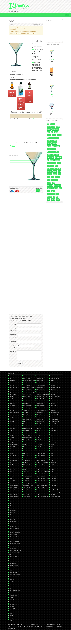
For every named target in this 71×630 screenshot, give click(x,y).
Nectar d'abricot (54, 414)
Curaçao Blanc (26, 401)
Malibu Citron (54, 382)
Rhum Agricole (54, 473)
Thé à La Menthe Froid (15, 590)
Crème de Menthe (27, 378)
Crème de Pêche (27, 389)
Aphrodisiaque (55, 129)
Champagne (55, 137)
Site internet (13, 341)
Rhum (12, 24)
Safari (52, 487)
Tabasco (11, 581)
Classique (55, 143)
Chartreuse (49, 140)
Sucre (11, 570)
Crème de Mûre (26, 385)
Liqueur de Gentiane (41, 476)
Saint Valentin (57, 185)
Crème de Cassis (13, 492)
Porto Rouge (53, 464)
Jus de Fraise (40, 387)
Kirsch (38, 432)
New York (49, 171)
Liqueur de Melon (41, 487)
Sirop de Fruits (13, 526)
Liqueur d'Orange (41, 453)
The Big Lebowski (51, 193)
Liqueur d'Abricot (40, 451)
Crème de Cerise (13, 494)
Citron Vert (12, 471)
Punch (48, 179)
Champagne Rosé (14, 444)
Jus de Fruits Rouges (41, 398)
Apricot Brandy (13, 394)
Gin (48, 160)
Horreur (58, 163)
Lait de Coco (40, 439)
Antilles (48, 129)
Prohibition (57, 177)
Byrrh (11, 419)
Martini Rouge (54, 407)
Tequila (52, 191)
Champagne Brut (13, 442)
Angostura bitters (13, 387)
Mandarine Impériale (55, 387)
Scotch (11, 498)
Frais (57, 154)
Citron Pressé (13, 469)
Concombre (12, 480)
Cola (53, 146)
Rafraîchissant (55, 179)
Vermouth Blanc (13, 602)
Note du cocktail (14, 346)
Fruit (53, 157)
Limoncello (39, 448)
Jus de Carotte (26, 496)
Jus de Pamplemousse (42, 410)
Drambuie (25, 412)
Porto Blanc (53, 462)
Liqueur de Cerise (41, 460)
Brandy (54, 135)
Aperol (11, 392)
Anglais (58, 126)
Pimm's (52, 448)
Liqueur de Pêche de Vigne (43, 496)
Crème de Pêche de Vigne (29, 392)
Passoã (52, 435)
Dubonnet (25, 414)
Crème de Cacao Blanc (15, 489)
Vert (54, 196)
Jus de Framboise (41, 389)
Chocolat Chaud (13, 458)
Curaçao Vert (26, 410)
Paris (59, 174)
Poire (52, 458)
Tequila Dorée (13, 586)
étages (57, 199)
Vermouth (12, 599)
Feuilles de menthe (27, 437)
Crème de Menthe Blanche (29, 380)
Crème (11, 483)
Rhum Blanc (40, 49)
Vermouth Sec (13, 611)
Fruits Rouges (58, 157)
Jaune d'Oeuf (26, 467)
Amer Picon (12, 380)
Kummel (39, 435)
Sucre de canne (13, 572)
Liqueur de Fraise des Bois (43, 471)
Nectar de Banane (55, 417)
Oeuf (52, 428)
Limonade (39, 446)
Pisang (52, 453)
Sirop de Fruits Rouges (15, 532)
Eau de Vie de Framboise (29, 426)
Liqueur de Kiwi (40, 483)
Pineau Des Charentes (56, 451)
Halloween (53, 163)
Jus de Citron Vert (41, 385)
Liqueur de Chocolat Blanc (43, 462)
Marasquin (53, 394)
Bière (48, 132)
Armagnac (12, 396)
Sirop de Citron (13, 519)
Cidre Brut (12, 464)
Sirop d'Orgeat (13, 512)
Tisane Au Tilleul (13, 595)
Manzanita (53, 392)
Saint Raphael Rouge (55, 492)
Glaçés (51, 160)
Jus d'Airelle (26, 473)
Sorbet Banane (13, 561)
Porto (52, 177)
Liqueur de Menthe (41, 489)
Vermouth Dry (13, 606)
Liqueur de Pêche (41, 494)
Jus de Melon (40, 407)
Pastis (48, 177)
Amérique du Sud (51, 126)
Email (13, 329)
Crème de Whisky (27, 394)
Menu (67, 14)
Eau (24, 421)
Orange (54, 174)
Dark (55, 149)
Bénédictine (12, 405)
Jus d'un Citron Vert (27, 489)
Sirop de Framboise (14, 523)
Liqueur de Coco (40, 464)
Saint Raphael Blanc (55, 489)
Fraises (25, 442)
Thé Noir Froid (13, 592)
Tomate (11, 597)
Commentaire (13, 351)
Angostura (12, 385)
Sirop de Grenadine (14, 534)
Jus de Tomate (40, 423)
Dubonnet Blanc (26, 417)
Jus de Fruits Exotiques (42, 396)
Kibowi (38, 430)
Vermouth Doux (13, 604)
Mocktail (53, 168)
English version (38, 24)
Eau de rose (26, 423)
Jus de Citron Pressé (41, 382)
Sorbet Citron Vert (14, 565)
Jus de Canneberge (27, 494)
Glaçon (25, 458)
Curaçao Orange (27, 405)
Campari (11, 435)
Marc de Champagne (55, 396)
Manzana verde (54, 389)
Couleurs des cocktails (37, 118)
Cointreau (12, 476)
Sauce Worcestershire (56, 496)
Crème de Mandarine (28, 376)
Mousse (58, 168)
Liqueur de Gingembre (42, 480)
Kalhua (38, 426)
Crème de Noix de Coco (28, 387)
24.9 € (29, 96)
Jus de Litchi (40, 403)
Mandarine (53, 385)
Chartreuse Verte (13, 451)
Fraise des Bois (26, 439)
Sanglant (49, 188)
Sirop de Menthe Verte (15, 541)
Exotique (49, 154)
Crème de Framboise (14, 496)
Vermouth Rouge (13, 608)
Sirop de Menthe (13, 539)
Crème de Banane (14, 485)
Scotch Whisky (13, 501)
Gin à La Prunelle (27, 451)
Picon (52, 446)
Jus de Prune (40, 419)
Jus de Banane (26, 492)
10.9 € (21, 103)
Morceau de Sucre (55, 412)
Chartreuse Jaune (14, 448)
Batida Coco (12, 403)
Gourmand (57, 160)
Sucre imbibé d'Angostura (15, 574)
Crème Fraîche (26, 396)
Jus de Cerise (40, 378)
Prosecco (53, 467)
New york (55, 171)
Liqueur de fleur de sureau (43, 467)
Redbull (49, 182)
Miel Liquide (53, 410)
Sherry (11, 505)
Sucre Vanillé (13, 579)
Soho (11, 558)
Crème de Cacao (13, 487)
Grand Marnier (26, 460)
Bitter (11, 407)
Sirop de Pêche (13, 545)
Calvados (49, 137)
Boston (56, 132)
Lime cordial (39, 444)
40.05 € (12, 93)
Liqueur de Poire (54, 376)
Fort (53, 154)
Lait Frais (39, 442)
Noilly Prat (53, 426)
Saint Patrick (50, 185)
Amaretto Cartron (13, 378)
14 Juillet (52, 123)
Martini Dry (53, 403)
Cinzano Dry (12, 467)
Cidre (11, 462)
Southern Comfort (14, 567)
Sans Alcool (55, 188)
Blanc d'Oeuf (12, 410)
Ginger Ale (25, 453)
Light (56, 165)
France (48, 157)
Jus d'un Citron (26, 487)
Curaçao (57, 146)
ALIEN (11, 21)
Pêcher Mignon (54, 442)
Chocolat (49, 143)
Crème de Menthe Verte (28, 382)
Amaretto (12, 376)
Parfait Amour (54, 432)
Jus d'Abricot (26, 471)
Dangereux (49, 149)
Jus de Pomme (40, 417)
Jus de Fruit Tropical (41, 392)
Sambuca (53, 494)
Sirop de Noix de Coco (15, 543)
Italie (53, 165)
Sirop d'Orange (13, 510)
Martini (48, 168)
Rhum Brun (53, 480)
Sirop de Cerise (13, 517)
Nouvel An (49, 174)
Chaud (55, 140)
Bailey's (11, 398)
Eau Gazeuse (26, 430)
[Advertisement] (26, 130)
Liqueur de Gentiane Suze (43, 478)
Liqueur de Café (40, 458)
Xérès (11, 620)
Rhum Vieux (53, 485)
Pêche (52, 439)
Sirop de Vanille (13, 556)
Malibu (52, 380)
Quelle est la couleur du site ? (13, 336)
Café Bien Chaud (13, 426)
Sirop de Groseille (14, 536)
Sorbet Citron (13, 563)
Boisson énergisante (14, 412)
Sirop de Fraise (13, 521)
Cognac (49, 146)
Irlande (48, 165)
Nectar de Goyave (55, 419)
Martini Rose (53, 405)
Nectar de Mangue (55, 421)
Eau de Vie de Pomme (28, 428)
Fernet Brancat (26, 435)
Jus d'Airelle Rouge (27, 476)
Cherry (11, 453)
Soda (48, 191)
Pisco (52, 455)
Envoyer (20, 363)
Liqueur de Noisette (41, 492)
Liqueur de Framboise (42, 473)
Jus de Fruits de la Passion (43, 394)
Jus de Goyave (40, 401)
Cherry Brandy (13, 455)
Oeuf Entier (53, 430)
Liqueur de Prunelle (55, 378)
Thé (10, 588)
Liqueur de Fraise (41, 469)
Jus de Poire (40, 414)
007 (48, 123)
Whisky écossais (13, 617)
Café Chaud (12, 428)
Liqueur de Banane (41, 455)
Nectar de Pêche (54, 423)
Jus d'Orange (26, 480)
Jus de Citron (40, 380)
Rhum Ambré (54, 476)
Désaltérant (49, 151)
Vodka (48, 199)
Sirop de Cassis (13, 514)
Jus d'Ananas (26, 478)
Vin (57, 196)
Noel (60, 171)
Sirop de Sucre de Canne (15, 550)
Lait (38, 437)
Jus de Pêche (40, 412)
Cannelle (12, 437)
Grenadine (25, 462)
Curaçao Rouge (26, 407)
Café (11, 423)
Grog (48, 163)
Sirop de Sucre (13, 548)
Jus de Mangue (40, 405)
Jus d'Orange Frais (27, 483)
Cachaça (59, 135)
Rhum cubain (54, 483)
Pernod (52, 444)
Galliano (25, 444)
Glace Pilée (25, 455)
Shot (60, 188)
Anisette (11, 389)
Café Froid (12, 430)
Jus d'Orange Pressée (28, 485)
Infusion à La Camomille (28, 464)
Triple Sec (49, 196)
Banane (11, 401)
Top (57, 193)
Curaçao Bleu (26, 403)
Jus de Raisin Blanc (41, 421)
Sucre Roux (12, 577)
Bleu (52, 132)
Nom (14, 324)
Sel (10, 503)
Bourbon (49, 135)
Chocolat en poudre (14, 460)
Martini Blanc (53, 401)
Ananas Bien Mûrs (14, 382)
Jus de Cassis (40, 376)
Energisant (56, 151)
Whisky (53, 199)
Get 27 (24, 446)
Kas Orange (39, 428)
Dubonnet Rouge (27, 419)
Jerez (24, 469)
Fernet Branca (26, 432)
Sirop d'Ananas (13, 508)
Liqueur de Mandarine (42, 485)
